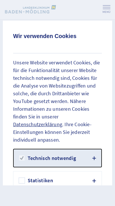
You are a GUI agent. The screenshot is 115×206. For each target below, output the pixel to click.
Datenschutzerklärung (37, 124)
